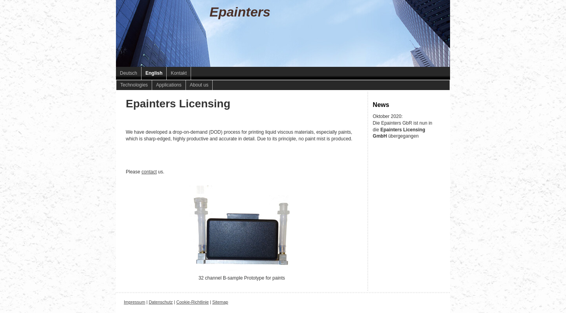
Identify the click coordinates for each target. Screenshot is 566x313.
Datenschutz (161, 302)
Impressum (134, 302)
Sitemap (220, 302)
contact (149, 172)
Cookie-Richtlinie (192, 302)
